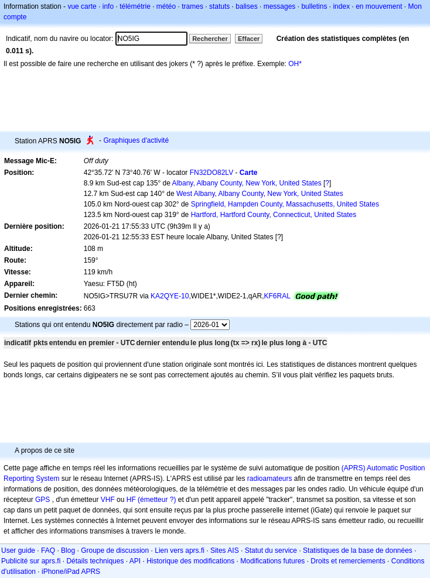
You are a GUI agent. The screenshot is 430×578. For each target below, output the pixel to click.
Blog (68, 550)
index (341, 6)
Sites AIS (224, 550)
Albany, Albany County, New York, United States (247, 183)
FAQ (48, 550)
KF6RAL (277, 296)
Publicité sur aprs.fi (30, 561)
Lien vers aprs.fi (179, 550)
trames (192, 6)
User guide (18, 550)
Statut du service (271, 550)
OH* (295, 64)
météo (166, 6)
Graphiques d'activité (136, 140)
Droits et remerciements (347, 561)
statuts (219, 6)
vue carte (81, 6)
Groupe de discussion (115, 550)
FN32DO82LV (211, 172)
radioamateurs (269, 478)
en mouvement (379, 6)
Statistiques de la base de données (357, 550)
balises (246, 6)
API (135, 561)
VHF (108, 500)
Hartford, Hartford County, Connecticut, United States (274, 215)
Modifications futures (272, 561)
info (108, 6)
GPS (42, 500)
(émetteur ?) (157, 500)
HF (131, 500)
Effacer (249, 38)
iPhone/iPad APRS (71, 571)
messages (280, 6)
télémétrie (135, 6)
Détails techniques (95, 561)
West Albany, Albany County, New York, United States (259, 194)
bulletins (314, 6)
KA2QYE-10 (170, 296)
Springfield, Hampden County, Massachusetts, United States (285, 204)
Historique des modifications (190, 561)
